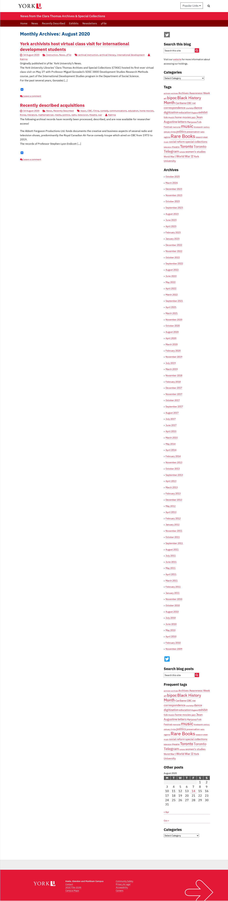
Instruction (52, 54)
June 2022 (171, 276)
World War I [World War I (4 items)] (170, 156)
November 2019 (174, 356)
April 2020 (171, 338)
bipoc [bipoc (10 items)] (172, 97)
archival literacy (107, 54)
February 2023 (173, 232)
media (58, 114)
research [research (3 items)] (199, 137)
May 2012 (170, 506)
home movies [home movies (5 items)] (183, 117)
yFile (104, 23)
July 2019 (171, 363)
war (100, 114)
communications (118, 110)
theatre (93, 114)
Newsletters (89, 23)
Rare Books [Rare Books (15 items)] (183, 136)
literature (32, 114)
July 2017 (171, 418)
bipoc (83, 110)
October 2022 (173, 257)
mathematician (46, 114)
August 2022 (172, 269)
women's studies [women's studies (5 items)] (195, 151)
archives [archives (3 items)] (174, 93)
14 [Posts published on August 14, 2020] (193, 791)
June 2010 (171, 624)
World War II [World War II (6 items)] (184, 156)
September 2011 (174, 543)
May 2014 (170, 443)
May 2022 (170, 282)
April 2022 (171, 288)
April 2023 (171, 226)
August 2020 (172, 331)
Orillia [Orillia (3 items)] (173, 132)
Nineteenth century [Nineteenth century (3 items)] (201, 127)
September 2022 (174, 263)
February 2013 (173, 493)
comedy (104, 110)
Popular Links (192, 5)
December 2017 (174, 387)
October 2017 (173, 400)
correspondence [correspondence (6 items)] (174, 108)
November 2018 (174, 375)
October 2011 (173, 537)
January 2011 (172, 593)
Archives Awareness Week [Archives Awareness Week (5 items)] (194, 93)
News (34, 23)
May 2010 (170, 630)
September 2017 (174, 406)
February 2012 (173, 518)
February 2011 (173, 586)
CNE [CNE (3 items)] (194, 103)
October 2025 (173, 176)
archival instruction (88, 54)
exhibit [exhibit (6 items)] (203, 112)
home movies (147, 110)
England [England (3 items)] (194, 113)
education (133, 110)
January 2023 (172, 238)
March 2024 (172, 182)
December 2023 (174, 188)
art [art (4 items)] (165, 98)
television (83, 114)
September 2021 (174, 300)
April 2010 (171, 636)
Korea (23, 114)
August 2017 (172, 412)
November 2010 (174, 599)
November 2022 (174, 251)
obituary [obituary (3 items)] (167, 132)
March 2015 (172, 437)
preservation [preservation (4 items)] (193, 131)
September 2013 (174, 474)
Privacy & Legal (123, 884)
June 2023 (171, 220)
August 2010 (172, 611)
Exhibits (73, 23)
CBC (90, 110)
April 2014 (171, 450)
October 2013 (173, 468)
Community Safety (124, 881)
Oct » (166, 820)
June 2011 (171, 561)
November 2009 (174, 648)
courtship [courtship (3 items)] (189, 108)
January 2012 (172, 524)
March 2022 (172, 294)
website (177, 59)
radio (74, 114)
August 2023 (172, 213)
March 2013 (172, 487)
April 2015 (171, 431)
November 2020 (174, 319)
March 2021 (172, 313)
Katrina (112, 114)
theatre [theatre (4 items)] (176, 146)
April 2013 (171, 481)
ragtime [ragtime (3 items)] (167, 137)
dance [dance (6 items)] (198, 108)
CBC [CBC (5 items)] (189, 103)
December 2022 (174, 245)
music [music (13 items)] (187, 126)
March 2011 (172, 580)
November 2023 (174, 195)
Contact (69, 884)
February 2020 (173, 350)
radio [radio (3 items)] (202, 132)
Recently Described (53, 23)
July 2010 (171, 617)
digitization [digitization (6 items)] (171, 112)
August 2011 (172, 549)
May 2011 (170, 568)
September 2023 (174, 207)
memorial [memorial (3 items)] (176, 127)
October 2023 (173, 201)
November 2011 (174, 530)
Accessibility (122, 887)
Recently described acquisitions (52, 105)
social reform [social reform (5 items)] (177, 141)
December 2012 (174, 499)
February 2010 (173, 642)
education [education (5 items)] (185, 112)
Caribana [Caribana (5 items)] (180, 103)
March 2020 (172, 344)
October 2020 (173, 325)
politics (66, 114)
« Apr (166, 812)
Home (23, 23)
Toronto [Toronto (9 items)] (186, 146)
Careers (119, 890)
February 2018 (173, 381)
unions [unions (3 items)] (182, 152)
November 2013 (174, 462)
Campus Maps (72, 890)
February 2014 (173, 456)
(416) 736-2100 (73, 887)
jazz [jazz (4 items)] (193, 117)
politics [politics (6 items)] (181, 131)
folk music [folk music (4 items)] (169, 117)
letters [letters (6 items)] (182, 122)
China (96, 110)
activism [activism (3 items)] (167, 93)
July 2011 (171, 555)
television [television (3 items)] (167, 147)
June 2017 (171, 425)
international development (131, 54)
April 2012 (171, 512)
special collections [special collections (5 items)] (196, 141)
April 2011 (171, 574)
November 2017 (174, 394)
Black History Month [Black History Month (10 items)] (182, 100)
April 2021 (171, 307)
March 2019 (172, 369)
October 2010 (173, 605)
